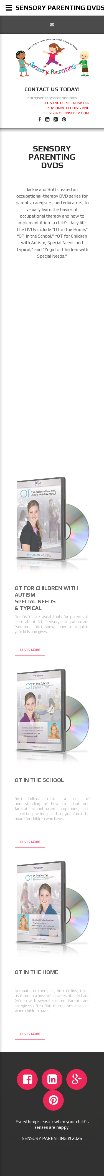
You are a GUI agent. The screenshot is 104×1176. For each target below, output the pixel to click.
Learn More (30, 854)
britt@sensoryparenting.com (52, 98)
